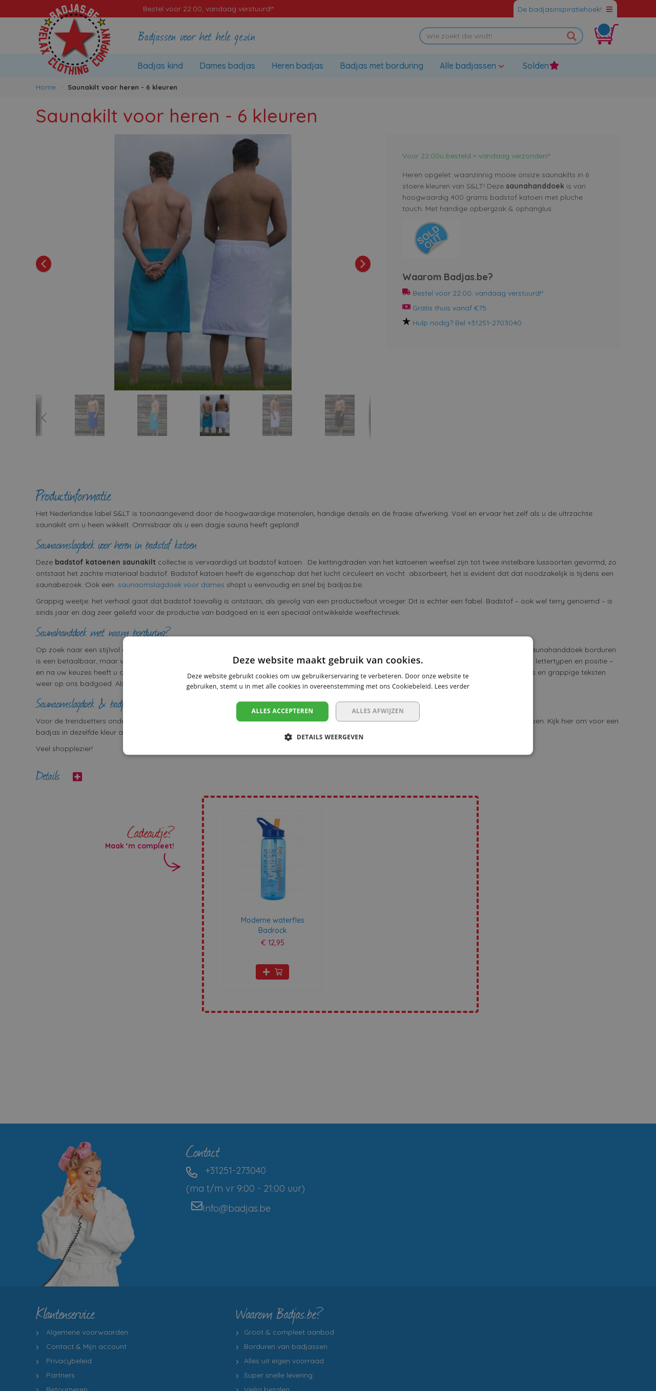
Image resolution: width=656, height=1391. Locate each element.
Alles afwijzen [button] (378, 711)
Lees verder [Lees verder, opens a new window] (452, 686)
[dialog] (328, 695)
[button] (327, 737)
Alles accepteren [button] (283, 711)
